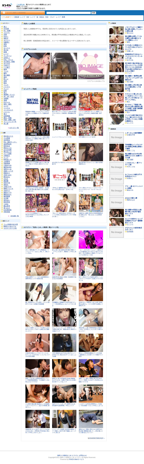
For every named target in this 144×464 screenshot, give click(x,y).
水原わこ (130, 178)
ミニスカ (7, 108)
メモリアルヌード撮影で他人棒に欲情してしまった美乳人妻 (133, 29)
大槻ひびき (8, 186)
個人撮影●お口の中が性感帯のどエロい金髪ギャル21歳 (133, 156)
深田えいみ (8, 169)
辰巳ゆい (7, 200)
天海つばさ (8, 175)
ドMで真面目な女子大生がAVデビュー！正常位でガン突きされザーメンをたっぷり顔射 (64, 354)
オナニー (7, 40)
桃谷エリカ (8, 148)
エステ (6, 106)
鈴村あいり (8, 159)
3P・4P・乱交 (9, 96)
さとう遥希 (8, 154)
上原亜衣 (7, 161)
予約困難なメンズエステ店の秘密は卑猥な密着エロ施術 (133, 146)
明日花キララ (8, 136)
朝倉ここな (131, 150)
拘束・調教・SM (10, 120)
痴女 (5, 83)
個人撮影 (7, 75)
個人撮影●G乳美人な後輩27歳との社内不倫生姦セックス (133, 211)
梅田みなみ (131, 200)
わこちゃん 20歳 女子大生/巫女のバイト (133, 175)
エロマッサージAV (10, 228)
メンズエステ (8, 110)
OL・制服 (7, 30)
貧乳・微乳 (8, 104)
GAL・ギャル (8, 60)
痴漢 (5, 69)
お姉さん (7, 65)
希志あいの (8, 152)
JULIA (6, 179)
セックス (7, 48)
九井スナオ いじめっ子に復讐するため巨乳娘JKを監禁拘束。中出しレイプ (63, 404)
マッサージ (8, 56)
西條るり (7, 173)
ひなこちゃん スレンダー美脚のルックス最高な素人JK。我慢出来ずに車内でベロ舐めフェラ (64, 329)
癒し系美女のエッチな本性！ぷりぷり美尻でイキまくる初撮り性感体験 (37, 303)
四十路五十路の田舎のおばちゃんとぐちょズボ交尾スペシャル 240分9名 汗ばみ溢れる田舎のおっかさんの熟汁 (133, 67)
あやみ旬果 (8, 150)
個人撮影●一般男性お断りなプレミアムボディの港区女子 (133, 78)
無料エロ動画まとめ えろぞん (67, 455)
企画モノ (7, 58)
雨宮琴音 (7, 202)
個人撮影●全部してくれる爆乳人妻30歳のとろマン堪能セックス (133, 38)
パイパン (7, 112)
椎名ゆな (7, 177)
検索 (93, 13)
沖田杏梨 (7, 212)
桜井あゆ (7, 146)
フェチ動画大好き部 (11, 224)
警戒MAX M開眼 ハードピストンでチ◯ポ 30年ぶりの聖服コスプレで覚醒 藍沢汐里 (37, 113)
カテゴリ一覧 (14, 128)
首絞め (41, 17)
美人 (5, 93)
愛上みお (130, 33)
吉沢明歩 (7, 140)
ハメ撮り (7, 67)
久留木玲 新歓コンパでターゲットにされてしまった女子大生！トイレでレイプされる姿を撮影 (37, 354)
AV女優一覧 (15, 216)
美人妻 (6, 124)
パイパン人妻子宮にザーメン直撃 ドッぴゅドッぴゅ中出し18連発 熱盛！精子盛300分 (90, 113)
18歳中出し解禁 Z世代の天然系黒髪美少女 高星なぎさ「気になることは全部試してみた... (91, 214)
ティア (6, 157)
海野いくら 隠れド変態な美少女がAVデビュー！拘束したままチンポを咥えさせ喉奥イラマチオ (91, 380)
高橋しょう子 (8, 171)
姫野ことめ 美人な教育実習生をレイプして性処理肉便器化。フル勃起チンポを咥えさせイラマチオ (37, 380)
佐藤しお (130, 51)
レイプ (22, 17)
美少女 (6, 50)
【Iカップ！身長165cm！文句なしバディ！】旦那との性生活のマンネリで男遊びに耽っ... (64, 214)
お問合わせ (83, 455)
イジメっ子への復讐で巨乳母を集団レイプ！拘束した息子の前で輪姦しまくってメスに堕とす (64, 431)
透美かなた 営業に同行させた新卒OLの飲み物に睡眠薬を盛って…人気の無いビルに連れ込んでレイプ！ (91, 431)
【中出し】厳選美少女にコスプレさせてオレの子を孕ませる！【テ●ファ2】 (64, 188)
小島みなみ (8, 165)
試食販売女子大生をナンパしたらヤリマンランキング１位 (133, 56)
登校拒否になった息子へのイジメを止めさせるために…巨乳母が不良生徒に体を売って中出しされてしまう (37, 431)
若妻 (5, 81)
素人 (5, 27)
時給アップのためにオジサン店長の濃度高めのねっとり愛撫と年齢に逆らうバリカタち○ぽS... (37, 138)
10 (100, 438)
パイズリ (7, 87)
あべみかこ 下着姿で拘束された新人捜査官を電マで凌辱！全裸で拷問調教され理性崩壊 (133, 107)
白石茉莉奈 (8, 210)
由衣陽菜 (130, 232)
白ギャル (7, 102)
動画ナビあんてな (10, 226)
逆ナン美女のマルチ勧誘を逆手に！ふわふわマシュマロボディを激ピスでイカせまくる (91, 278)
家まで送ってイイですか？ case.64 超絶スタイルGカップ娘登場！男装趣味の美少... (64, 113)
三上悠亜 (7, 138)
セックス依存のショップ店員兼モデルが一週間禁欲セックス (133, 221)
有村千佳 (7, 183)
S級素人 (6, 42)
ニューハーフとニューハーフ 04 (61, 137)
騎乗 (63, 17)
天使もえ (7, 190)
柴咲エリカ (8, 192)
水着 (5, 34)
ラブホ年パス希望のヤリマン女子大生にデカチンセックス (133, 47)
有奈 (46, 17)
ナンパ (6, 89)
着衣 (5, 77)
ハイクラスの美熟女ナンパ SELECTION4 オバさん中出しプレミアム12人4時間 (37, 214)
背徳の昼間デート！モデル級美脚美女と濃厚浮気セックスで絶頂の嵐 (37, 277)
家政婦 (16, 17)
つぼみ (6, 204)
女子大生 (7, 63)
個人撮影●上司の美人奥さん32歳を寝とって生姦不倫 (133, 87)
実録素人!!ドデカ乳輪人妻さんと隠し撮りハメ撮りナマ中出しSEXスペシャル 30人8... (37, 164)
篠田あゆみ (8, 167)
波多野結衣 (8, 144)
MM (27, 17)
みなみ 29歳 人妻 (131, 198)
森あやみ (130, 190)
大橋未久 (7, 155)
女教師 (6, 98)
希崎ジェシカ (8, 188)
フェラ (6, 85)
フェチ (6, 71)
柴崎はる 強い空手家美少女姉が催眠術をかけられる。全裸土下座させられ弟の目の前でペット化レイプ (64, 380)
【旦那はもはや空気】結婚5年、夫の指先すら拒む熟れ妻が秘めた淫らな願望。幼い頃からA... (37, 189)
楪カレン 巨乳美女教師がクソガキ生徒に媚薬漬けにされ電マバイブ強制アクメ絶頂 (91, 354)
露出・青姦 (8, 118)
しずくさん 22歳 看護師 (133, 133)
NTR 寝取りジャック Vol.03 (87, 137)
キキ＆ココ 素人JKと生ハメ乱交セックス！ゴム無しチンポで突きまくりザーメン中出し (133, 97)
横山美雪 (7, 206)
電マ (5, 114)
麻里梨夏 (7, 196)
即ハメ (6, 79)
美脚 (5, 100)
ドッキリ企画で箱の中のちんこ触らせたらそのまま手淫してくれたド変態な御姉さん (133, 118)
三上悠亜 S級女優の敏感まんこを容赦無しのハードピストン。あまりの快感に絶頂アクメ (37, 405)
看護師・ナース (9, 94)
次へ (103, 438)
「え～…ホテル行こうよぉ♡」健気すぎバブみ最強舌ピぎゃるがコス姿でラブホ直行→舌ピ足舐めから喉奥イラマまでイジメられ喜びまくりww (91, 252)
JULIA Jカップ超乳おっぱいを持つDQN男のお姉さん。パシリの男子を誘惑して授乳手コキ (91, 304)
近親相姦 (7, 116)
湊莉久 (6, 185)
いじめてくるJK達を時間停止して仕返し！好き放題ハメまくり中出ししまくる (91, 404)
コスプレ (7, 32)
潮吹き (6, 38)
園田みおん (8, 194)
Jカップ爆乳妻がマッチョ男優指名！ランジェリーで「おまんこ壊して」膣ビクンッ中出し (37, 251)
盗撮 (5, 52)
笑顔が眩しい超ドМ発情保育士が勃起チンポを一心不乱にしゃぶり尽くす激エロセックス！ (91, 329)
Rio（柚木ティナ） (10, 142)
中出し (6, 36)
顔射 (5, 91)
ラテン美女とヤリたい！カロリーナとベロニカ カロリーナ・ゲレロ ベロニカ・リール (91, 189)
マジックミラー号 (10, 122)
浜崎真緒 (7, 163)
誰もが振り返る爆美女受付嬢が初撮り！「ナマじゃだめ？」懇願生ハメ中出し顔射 (64, 251)
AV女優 (6, 29)
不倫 (128, 91)
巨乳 (5, 46)
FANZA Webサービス (76, 459)
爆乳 (5, 73)
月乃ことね (131, 167)
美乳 (5, 44)
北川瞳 (6, 198)
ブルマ (52, 17)
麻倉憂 (6, 181)
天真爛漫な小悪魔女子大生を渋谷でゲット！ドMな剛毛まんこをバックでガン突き (64, 304)
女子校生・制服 (9, 61)
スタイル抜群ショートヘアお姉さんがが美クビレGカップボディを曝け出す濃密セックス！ (37, 329)
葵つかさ (7, 208)
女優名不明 (131, 135)
